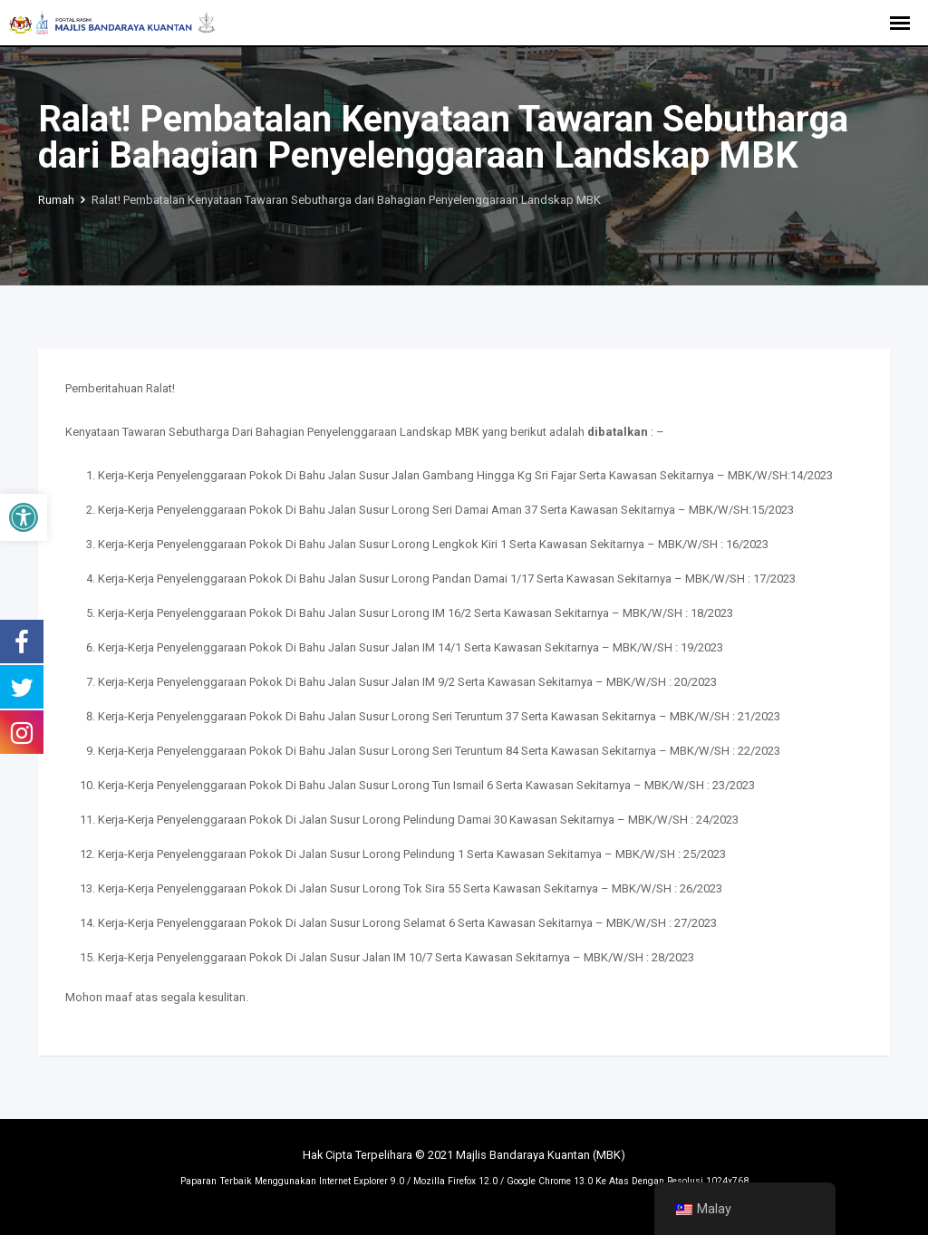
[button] (23, 517)
